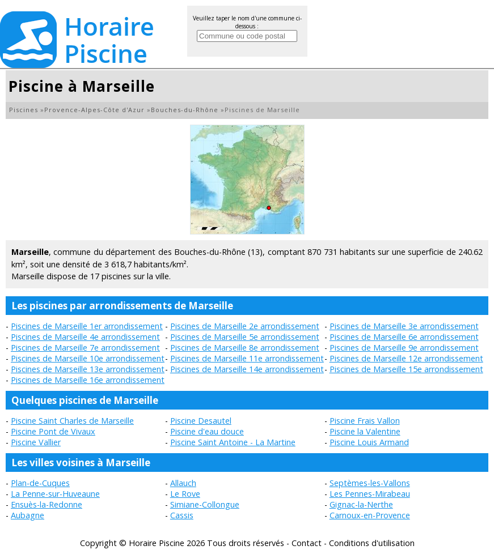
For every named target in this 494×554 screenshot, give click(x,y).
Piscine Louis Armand (369, 442)
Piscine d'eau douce (207, 431)
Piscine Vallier (36, 442)
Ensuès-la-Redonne (46, 504)
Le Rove (185, 493)
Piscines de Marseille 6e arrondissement (404, 336)
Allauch (183, 483)
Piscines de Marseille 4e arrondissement (85, 336)
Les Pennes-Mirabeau (370, 493)
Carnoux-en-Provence (370, 515)
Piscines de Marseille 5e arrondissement (244, 336)
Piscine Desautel (200, 420)
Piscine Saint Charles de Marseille (72, 420)
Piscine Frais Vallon (365, 420)
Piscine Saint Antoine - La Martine (232, 442)
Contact (307, 543)
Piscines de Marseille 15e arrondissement (406, 369)
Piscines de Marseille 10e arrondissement (87, 358)
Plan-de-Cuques (40, 483)
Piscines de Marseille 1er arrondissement (87, 326)
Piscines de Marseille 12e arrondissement (406, 358)
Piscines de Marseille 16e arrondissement (87, 379)
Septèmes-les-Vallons (370, 483)
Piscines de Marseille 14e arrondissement (247, 369)
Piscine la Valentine (365, 431)
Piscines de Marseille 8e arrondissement (244, 347)
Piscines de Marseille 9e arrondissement (404, 347)
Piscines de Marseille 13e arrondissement (87, 369)
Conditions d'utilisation (372, 543)
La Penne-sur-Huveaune (55, 493)
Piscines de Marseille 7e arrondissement (85, 347)
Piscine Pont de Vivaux (53, 431)
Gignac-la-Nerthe (361, 504)
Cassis (181, 515)
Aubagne (27, 515)
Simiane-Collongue (204, 504)
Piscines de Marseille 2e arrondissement (244, 326)
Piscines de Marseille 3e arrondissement (404, 326)
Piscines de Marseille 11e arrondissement (247, 358)
